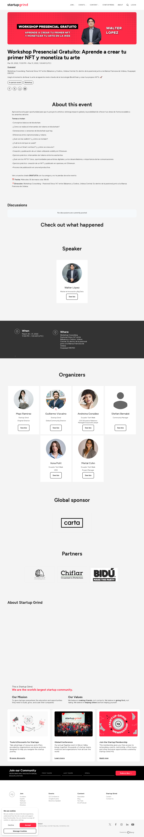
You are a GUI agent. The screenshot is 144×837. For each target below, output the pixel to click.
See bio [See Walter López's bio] (72, 297)
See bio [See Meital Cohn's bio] (88, 475)
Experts (22, 799)
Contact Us (109, 799)
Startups (22, 801)
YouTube (80, 801)
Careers (108, 796)
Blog (78, 799)
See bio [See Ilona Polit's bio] (56, 475)
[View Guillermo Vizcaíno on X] (55, 409)
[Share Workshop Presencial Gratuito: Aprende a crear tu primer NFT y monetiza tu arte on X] (14, 89)
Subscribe (125, 773)
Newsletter (80, 796)
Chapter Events (54, 799)
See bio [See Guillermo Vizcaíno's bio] (56, 428)
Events (82, 5)
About (120, 5)
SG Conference (54, 796)
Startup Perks (108, 5)
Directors (23, 805)
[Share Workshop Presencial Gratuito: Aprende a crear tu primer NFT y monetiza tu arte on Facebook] (9, 89)
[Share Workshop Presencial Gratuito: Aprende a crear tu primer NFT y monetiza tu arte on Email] (25, 89)
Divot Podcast (81, 803)
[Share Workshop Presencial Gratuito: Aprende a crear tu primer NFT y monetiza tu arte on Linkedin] (20, 89)
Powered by (127, 832)
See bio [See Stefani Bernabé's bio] (120, 428)
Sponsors (23, 803)
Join (72, 5)
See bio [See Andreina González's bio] (88, 428)
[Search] (127, 4)
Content (93, 5)
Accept (28, 825)
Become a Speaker (55, 801)
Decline (11, 825)
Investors (23, 796)
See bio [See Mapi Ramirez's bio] (23, 428)
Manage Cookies (20, 831)
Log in (133, 5)
